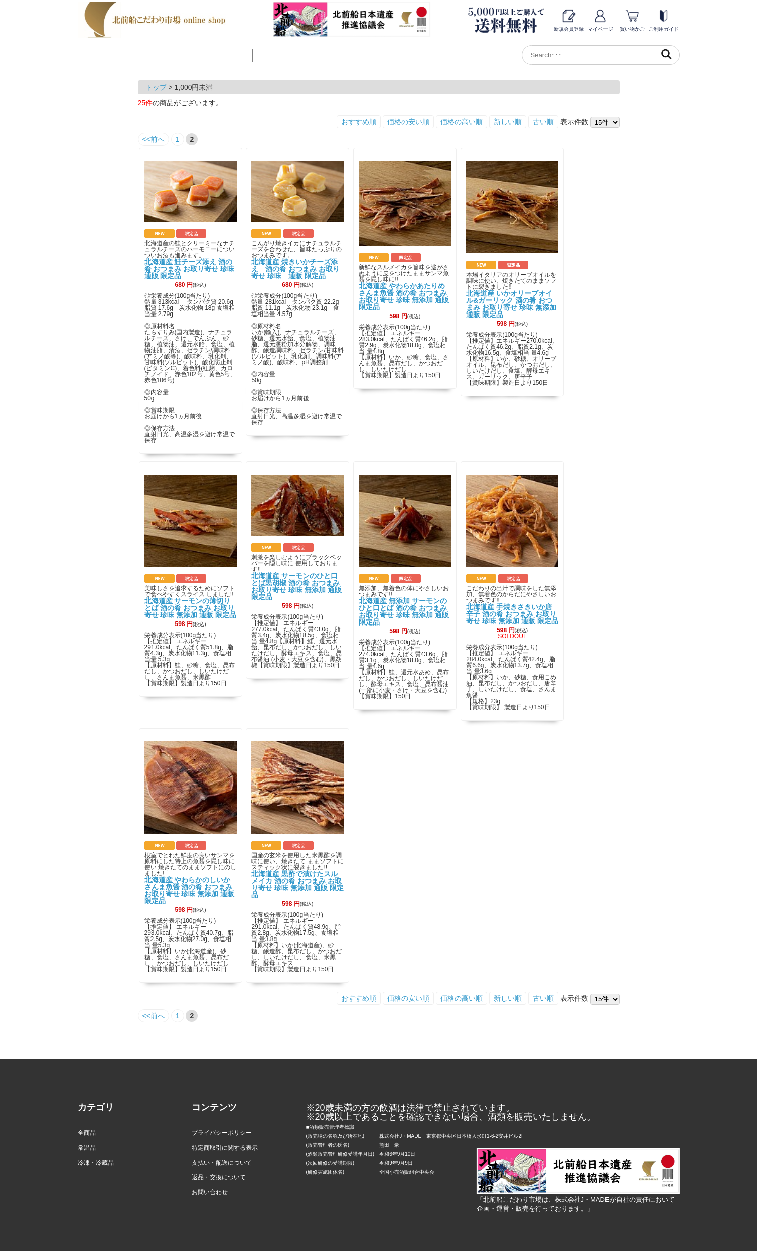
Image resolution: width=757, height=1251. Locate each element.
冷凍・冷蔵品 (96, 1162)
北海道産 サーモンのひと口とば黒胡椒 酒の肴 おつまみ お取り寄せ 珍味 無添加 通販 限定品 (296, 586)
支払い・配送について (222, 1162)
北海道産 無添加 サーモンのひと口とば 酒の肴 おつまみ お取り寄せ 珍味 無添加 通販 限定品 (404, 611)
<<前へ (153, 139)
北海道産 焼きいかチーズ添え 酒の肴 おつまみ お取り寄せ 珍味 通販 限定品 (295, 269)
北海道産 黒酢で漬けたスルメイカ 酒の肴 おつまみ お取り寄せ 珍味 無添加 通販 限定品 (297, 884)
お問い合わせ (210, 1192)
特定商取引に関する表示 (225, 1147)
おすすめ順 (358, 122)
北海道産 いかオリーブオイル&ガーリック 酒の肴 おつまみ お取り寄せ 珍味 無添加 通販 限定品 (511, 304)
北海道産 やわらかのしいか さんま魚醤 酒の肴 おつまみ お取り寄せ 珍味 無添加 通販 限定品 (189, 890)
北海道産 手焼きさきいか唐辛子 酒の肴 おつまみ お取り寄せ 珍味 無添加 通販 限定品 (512, 614)
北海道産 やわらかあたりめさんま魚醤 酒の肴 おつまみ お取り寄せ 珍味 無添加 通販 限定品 (404, 296)
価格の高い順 (461, 122)
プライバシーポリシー (222, 1132)
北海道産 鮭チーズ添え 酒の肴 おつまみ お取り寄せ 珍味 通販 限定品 (193, 269)
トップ (156, 87)
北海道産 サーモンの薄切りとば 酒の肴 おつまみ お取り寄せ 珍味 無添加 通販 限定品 (190, 608)
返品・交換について (219, 1177)
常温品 (87, 1147)
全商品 (87, 1132)
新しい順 (508, 122)
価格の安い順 (408, 122)
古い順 (543, 122)
